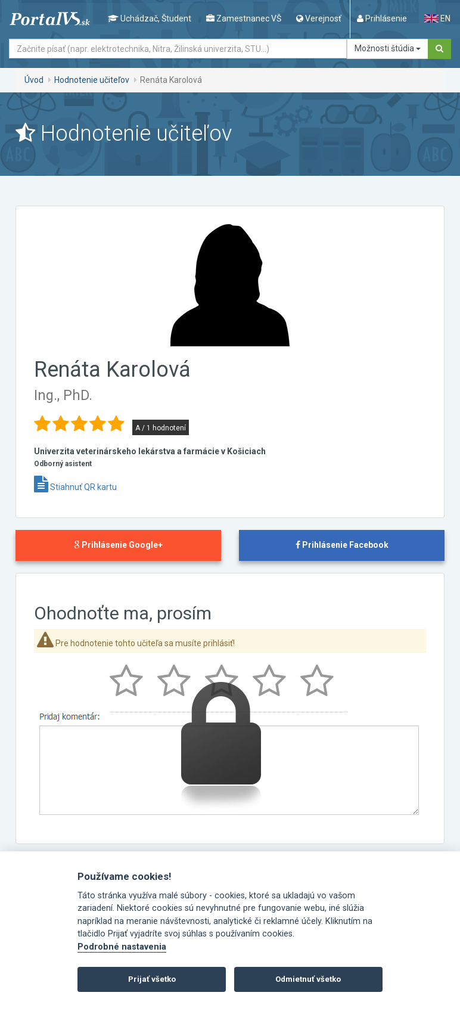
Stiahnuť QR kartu (75, 487)
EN (437, 18)
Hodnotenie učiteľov (91, 80)
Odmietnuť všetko (308, 979)
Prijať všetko (152, 979)
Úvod (33, 80)
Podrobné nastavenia (121, 947)
